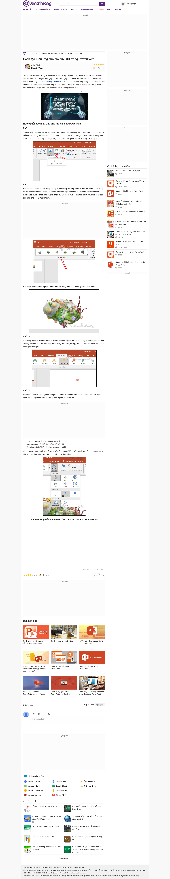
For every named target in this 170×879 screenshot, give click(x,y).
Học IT (109, 9)
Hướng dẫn (48, 867)
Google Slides (59, 790)
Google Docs (59, 781)
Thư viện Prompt (86, 9)
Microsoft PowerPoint (73, 53)
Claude (56, 9)
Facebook (78, 867)
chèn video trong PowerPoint (50, 82)
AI (36, 9)
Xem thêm (64, 858)
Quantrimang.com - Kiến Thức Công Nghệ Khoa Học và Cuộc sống (37, 3)
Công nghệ (100, 9)
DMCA (84, 867)
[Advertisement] (85, 33)
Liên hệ (63, 867)
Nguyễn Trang (37, 68)
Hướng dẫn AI (44, 9)
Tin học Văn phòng (55, 53)
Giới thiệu (26, 867)
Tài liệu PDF (59, 795)
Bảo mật (41, 867)
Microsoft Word (32, 781)
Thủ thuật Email (88, 786)
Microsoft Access (32, 795)
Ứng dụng (42, 53)
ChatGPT (64, 9)
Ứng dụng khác (88, 781)
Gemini (74, 9)
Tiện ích (118, 9)
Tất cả (28, 9)
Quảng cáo (70, 867)
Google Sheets (60, 786)
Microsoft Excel (32, 786)
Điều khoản (34, 867)
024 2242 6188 (40, 873)
